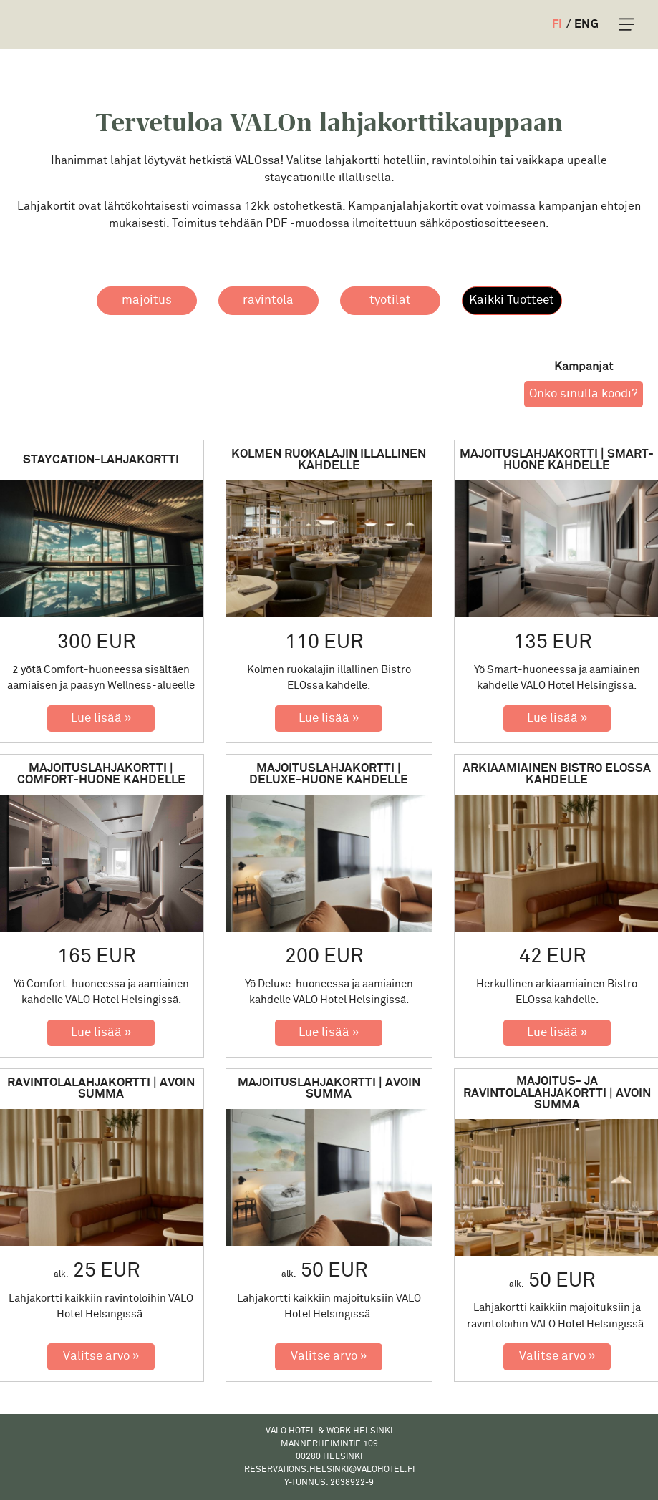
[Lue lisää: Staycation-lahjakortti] (101, 718)
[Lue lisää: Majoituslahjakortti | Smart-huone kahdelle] (557, 718)
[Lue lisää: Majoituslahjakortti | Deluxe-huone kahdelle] (328, 1033)
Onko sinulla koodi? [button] (583, 394)
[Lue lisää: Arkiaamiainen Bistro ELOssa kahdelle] (557, 1033)
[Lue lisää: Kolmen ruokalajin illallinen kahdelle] (328, 718)
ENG (586, 24)
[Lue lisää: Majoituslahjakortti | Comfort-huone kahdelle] (101, 1033)
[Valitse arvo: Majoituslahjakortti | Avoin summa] (328, 1356)
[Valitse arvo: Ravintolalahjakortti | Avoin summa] (101, 1356)
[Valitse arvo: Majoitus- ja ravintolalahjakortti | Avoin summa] (557, 1356)
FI (557, 24)
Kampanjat (583, 366)
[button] (147, 300)
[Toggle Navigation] (626, 24)
